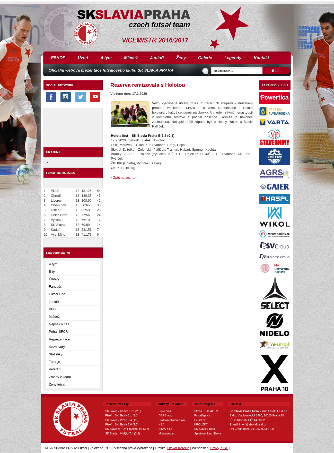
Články (54, 279)
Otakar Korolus (178, 448)
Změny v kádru (60, 377)
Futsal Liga (57, 294)
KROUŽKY (201, 424)
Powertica (165, 411)
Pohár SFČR (58, 332)
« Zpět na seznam (123, 178)
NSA (161, 424)
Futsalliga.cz (202, 415)
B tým (53, 271)
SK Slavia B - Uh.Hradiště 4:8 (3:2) (127, 428)
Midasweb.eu (167, 433)
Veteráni (55, 369)
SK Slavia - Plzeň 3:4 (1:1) (121, 420)
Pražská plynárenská (172, 420)
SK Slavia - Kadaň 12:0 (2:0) (123, 411)
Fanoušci (56, 286)
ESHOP (58, 58)
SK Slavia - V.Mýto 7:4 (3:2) (122, 433)
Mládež (131, 58)
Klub (52, 309)
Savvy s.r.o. (166, 428)
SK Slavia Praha (204, 428)
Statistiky (55, 354)
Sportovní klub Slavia (207, 433)
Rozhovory (57, 347)
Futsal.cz (200, 420)
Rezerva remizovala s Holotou (147, 85)
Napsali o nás (59, 324)
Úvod (83, 58)
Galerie (205, 58)
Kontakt (261, 58)
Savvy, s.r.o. (219, 448)
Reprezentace (59, 339)
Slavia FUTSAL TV (206, 411)
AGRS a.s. (165, 415)
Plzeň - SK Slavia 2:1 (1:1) (121, 415)
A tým (106, 58)
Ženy (181, 58)
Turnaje (54, 362)
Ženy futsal (57, 384)
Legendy (232, 58)
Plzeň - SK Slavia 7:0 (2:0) (121, 424)
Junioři (157, 58)
